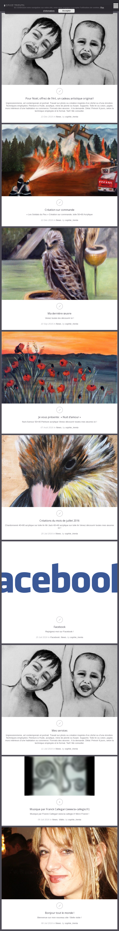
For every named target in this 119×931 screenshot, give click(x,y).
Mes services (59, 730)
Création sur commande (59, 210)
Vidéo (61, 819)
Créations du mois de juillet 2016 (59, 520)
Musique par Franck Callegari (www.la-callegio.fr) (59, 809)
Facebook (59, 627)
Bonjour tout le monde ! (59, 913)
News (58, 116)
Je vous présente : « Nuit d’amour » (59, 417)
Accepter (66, 11)
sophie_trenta (71, 116)
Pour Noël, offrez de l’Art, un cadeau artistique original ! (59, 98)
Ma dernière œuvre (59, 313)
